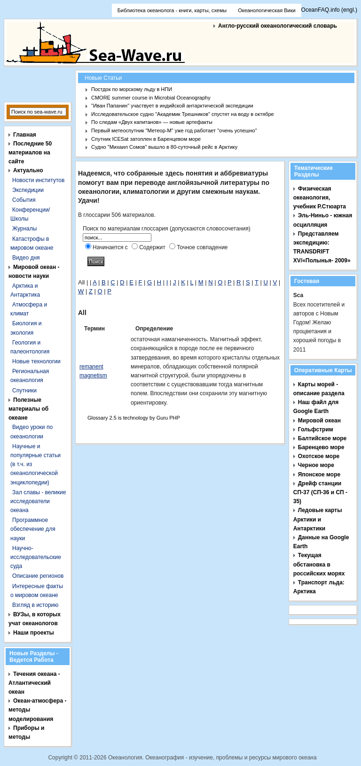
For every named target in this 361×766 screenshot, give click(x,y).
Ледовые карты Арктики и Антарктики (317, 519)
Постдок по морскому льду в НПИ (131, 89)
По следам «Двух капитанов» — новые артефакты (151, 122)
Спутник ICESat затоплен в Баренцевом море (146, 139)
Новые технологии (36, 361)
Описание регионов (37, 576)
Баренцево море (321, 447)
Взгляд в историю (35, 605)
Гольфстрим (315, 429)
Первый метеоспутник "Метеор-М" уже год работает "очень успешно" (174, 130)
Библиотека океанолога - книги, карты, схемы (172, 10)
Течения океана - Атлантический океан (34, 683)
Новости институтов (38, 180)
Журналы (24, 228)
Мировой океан (319, 420)
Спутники (24, 390)
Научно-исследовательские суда (35, 557)
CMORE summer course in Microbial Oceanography (151, 97)
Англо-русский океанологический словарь (277, 26)
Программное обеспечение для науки (32, 529)
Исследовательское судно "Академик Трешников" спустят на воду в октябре (182, 114)
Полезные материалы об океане (28, 409)
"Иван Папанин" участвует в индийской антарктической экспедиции (172, 105)
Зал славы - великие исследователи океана (38, 501)
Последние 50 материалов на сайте (30, 152)
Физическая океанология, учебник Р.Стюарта (319, 197)
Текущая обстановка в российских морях (319, 564)
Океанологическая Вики (266, 10)
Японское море (319, 474)
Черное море (316, 465)
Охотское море (318, 456)
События (24, 200)
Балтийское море (322, 438)
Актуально (28, 170)
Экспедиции (28, 190)
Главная (24, 134)
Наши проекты (33, 632)
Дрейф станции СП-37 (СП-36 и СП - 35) (320, 492)
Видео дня (26, 257)
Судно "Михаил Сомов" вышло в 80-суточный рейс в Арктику (164, 147)
